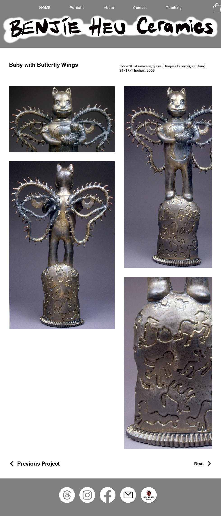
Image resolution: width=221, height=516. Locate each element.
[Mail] (128, 495)
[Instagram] (87, 495)
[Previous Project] (34, 463)
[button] (217, 7)
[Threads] (67, 495)
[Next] (203, 463)
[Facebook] (107, 495)
